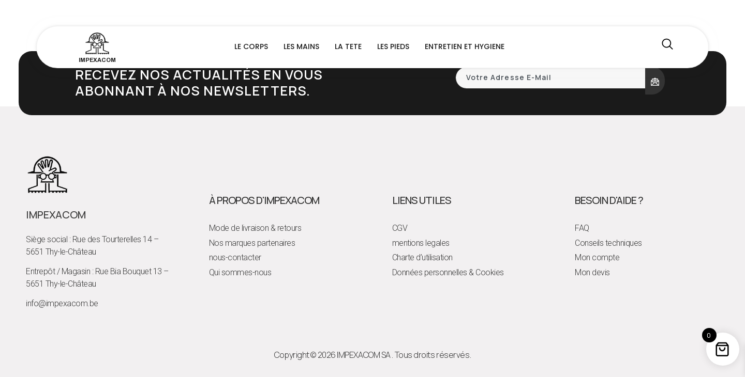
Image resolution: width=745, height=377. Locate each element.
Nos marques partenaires (252, 243)
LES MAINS (301, 46)
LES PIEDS (393, 46)
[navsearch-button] (667, 47)
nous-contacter (235, 257)
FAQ (582, 228)
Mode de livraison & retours (255, 228)
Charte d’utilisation (422, 257)
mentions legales (421, 243)
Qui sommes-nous (240, 272)
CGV (400, 228)
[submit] (655, 81)
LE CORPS (251, 46)
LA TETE (348, 46)
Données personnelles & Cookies (448, 272)
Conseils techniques (608, 243)
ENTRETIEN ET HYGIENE (464, 46)
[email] (551, 78)
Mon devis (592, 272)
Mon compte (597, 257)
